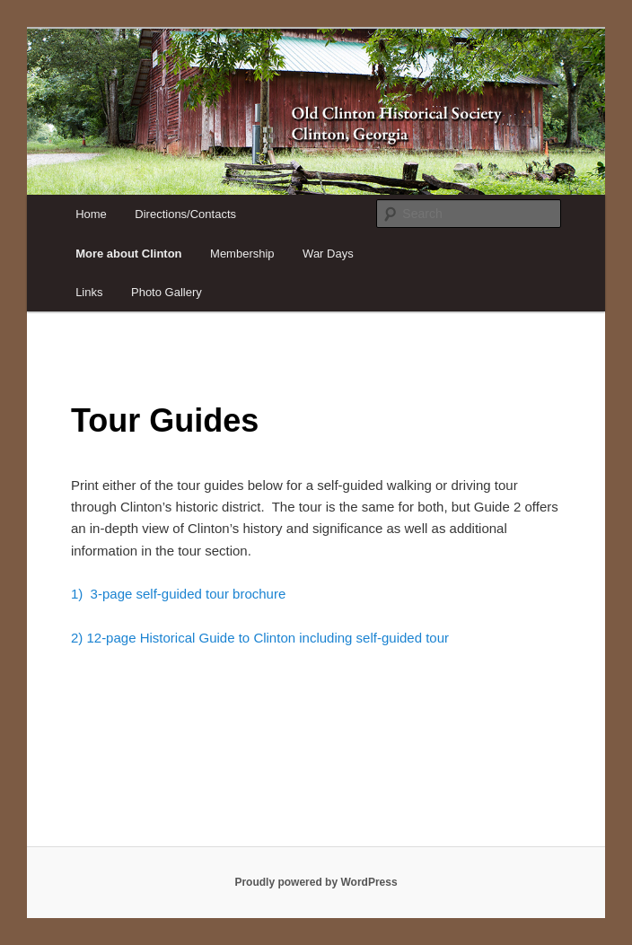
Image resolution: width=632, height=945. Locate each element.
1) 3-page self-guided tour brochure (178, 593)
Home (91, 214)
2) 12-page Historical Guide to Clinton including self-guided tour (260, 637)
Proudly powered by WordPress (315, 882)
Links (88, 292)
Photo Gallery (166, 292)
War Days (328, 253)
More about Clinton (128, 253)
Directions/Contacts (185, 214)
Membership (242, 253)
